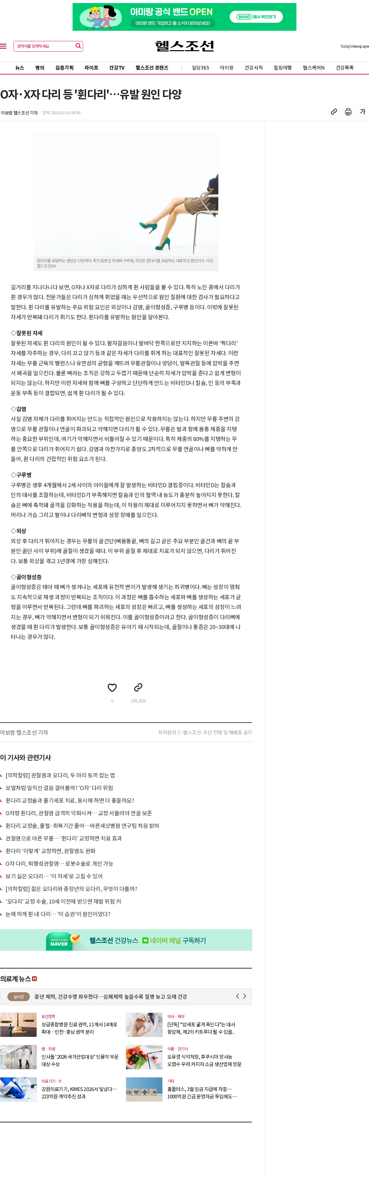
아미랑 (226, 67)
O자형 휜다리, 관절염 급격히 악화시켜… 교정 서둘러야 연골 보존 (79, 813)
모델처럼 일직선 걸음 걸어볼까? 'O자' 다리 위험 (59, 788)
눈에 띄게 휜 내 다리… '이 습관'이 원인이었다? (58, 914)
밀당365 (200, 67)
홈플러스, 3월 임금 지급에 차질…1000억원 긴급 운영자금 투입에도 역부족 (199, 1092)
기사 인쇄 (348, 111)
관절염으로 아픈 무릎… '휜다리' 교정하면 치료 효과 (64, 838)
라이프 (91, 67)
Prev (238, 996)
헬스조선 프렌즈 (152, 67)
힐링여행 (283, 67)
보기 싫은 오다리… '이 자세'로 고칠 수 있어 (54, 876)
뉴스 (19, 67)
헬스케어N (314, 67)
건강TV (117, 67)
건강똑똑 (345, 67)
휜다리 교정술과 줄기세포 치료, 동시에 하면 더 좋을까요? (70, 800)
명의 (39, 67)
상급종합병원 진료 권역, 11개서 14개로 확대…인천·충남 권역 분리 (79, 1028)
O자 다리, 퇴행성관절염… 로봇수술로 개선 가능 (59, 863)
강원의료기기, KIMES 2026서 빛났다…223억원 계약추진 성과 (79, 1092)
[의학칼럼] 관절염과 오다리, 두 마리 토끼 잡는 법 (60, 775)
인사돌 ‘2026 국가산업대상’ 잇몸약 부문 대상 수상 (80, 1060)
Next (245, 996)
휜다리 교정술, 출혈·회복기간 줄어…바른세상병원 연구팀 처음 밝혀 (82, 825)
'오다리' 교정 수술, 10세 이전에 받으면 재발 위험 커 (63, 901)
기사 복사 (334, 111)
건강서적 (253, 67)
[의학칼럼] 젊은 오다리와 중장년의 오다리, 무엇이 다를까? (71, 888)
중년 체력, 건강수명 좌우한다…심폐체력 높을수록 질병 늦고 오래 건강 (149, 996)
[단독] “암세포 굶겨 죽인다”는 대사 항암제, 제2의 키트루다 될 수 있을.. (201, 1028)
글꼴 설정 (363, 111)
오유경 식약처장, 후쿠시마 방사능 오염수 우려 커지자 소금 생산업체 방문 (204, 1060)
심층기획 (64, 67)
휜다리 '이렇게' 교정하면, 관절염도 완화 (51, 851)
